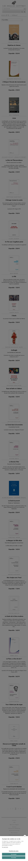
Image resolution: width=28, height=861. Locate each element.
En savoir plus (5, 847)
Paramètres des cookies (13, 851)
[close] (25, 836)
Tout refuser (13, 857)
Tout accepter (13, 854)
